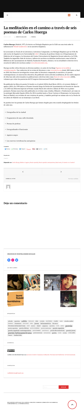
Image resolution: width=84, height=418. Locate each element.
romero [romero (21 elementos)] (10, 335)
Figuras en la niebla (63, 68)
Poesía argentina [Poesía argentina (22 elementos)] (13, 328)
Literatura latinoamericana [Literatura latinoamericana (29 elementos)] (16, 326)
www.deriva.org (56, 70)
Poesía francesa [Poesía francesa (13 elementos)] (45, 330)
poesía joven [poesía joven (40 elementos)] (70, 330)
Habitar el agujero (24, 162)
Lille (36, 54)
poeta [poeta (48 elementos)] (54, 333)
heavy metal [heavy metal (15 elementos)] (25, 323)
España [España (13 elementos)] (61, 321)
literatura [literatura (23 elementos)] (55, 323)
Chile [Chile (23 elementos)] (36, 321)
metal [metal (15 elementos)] (28, 325)
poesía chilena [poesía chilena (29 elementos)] (24, 328)
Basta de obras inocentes (62, 77)
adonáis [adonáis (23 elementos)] (10, 321)
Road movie (58, 162)
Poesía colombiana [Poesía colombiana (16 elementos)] (34, 328)
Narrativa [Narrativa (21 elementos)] (52, 326)
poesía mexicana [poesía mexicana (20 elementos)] (37, 333)
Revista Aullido (21, 36)
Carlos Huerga (15, 162)
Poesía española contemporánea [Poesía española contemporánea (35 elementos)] (19, 330)
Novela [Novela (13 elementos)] (57, 325)
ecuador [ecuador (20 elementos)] (56, 321)
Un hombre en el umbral (68, 162)
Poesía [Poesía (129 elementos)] (68, 326)
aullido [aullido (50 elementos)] (24, 321)
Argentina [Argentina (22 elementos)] (17, 321)
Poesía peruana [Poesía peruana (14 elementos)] (47, 332)
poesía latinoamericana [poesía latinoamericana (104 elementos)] (20, 333)
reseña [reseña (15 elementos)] (59, 333)
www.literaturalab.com (39, 63)
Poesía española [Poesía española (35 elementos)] (58, 328)
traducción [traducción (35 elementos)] (18, 335)
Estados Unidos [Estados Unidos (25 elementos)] (68, 321)
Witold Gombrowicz (20, 47)
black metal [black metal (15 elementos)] (31, 321)
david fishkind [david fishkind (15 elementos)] (49, 321)
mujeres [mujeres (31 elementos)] (45, 326)
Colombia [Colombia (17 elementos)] (42, 321)
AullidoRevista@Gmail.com (15, 373)
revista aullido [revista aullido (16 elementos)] (71, 333)
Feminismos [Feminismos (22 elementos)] (18, 323)
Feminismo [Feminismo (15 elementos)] (10, 323)
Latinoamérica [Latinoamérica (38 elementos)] (46, 323)
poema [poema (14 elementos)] (62, 325)
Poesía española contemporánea (47, 162)
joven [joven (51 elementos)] (37, 323)
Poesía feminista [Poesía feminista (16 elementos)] (37, 330)
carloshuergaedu (10, 70)
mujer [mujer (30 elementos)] (39, 326)
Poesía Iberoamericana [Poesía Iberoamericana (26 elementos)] (57, 330)
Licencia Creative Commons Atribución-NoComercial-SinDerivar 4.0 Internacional (51, 355)
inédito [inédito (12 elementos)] (31, 323)
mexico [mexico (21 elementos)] (33, 326)
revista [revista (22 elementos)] (65, 333)
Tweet (28, 149)
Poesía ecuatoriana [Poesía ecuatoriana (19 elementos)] (46, 328)
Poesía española (34, 162)
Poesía (33, 36)
